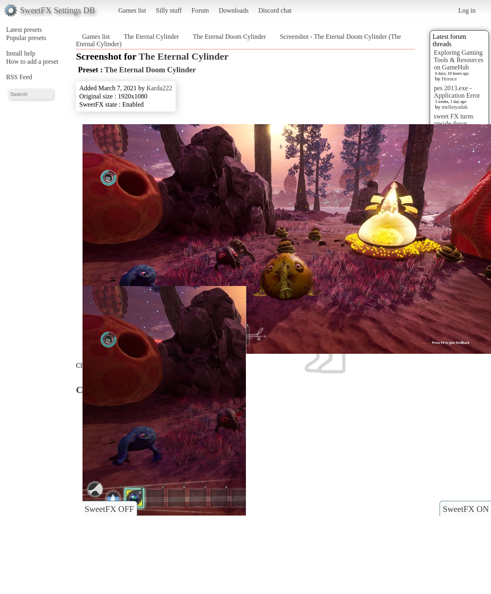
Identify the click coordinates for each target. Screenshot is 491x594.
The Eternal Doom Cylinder (229, 36)
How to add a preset (32, 61)
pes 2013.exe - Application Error (457, 92)
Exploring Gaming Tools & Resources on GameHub (459, 60)
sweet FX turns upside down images (453, 123)
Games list (132, 10)
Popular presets (26, 37)
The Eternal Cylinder (151, 36)
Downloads (233, 10)
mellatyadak (455, 107)
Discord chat (274, 10)
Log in (466, 10)
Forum (200, 10)
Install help (21, 53)
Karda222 (159, 88)
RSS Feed (19, 77)
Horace (449, 79)
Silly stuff (169, 10)
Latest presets (24, 29)
